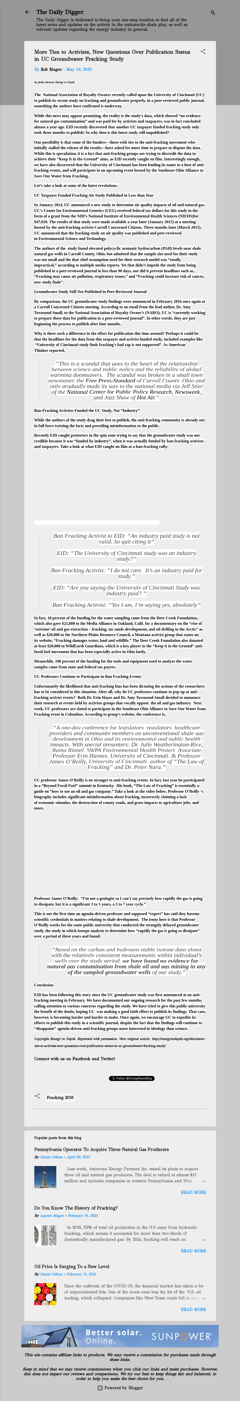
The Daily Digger (60, 12)
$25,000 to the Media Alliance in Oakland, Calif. (103, 623)
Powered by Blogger (120, 1387)
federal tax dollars (147, 210)
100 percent (65, 661)
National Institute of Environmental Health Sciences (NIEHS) (140, 216)
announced (80, 205)
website (45, 640)
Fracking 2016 (60, 1097)
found (95, 936)
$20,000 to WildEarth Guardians (75, 646)
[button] (203, 52)
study (73, 100)
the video (147, 791)
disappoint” (46, 1028)
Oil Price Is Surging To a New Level (71, 1266)
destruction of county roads (101, 802)
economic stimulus (54, 802)
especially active (107, 652)
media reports (107, 265)
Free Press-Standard (110, 380)
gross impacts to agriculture (158, 802)
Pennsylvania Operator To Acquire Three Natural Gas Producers (101, 1149)
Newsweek (187, 392)
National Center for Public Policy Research (119, 392)
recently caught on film (142, 159)
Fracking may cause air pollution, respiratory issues (80, 276)
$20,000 (53, 635)
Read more (193, 1192)
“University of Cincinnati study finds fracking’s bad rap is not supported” (98, 345)
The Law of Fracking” (155, 785)
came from (140, 618)
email (133, 307)
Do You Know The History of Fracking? (75, 1208)
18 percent (56, 618)
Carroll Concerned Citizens (118, 227)
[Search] (213, 13)
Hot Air (145, 397)
